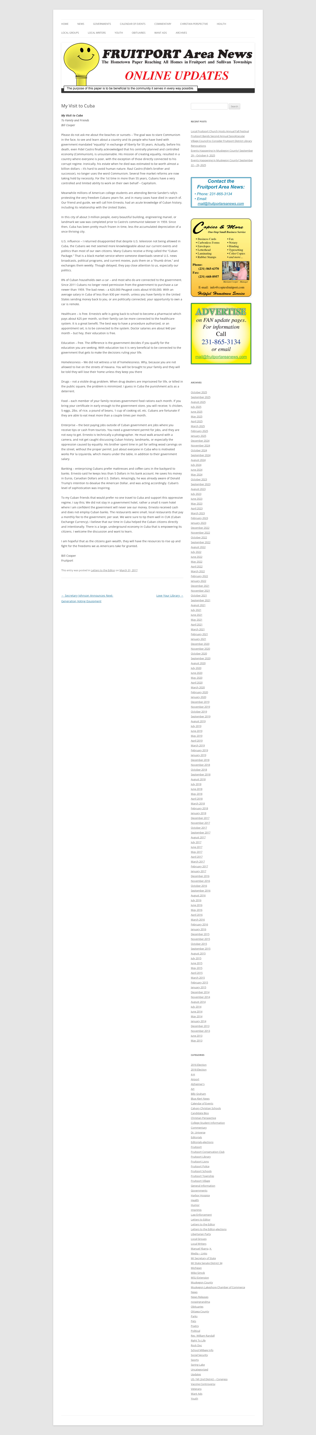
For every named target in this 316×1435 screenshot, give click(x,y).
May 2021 (196, 619)
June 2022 (196, 557)
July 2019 (196, 726)
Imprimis (196, 1210)
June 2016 (196, 905)
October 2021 (199, 595)
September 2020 (200, 658)
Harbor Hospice (200, 1195)
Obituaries (139, 32)
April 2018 (197, 798)
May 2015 (196, 968)
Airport (195, 1079)
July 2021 (196, 610)
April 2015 (197, 973)
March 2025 (198, 426)
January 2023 (198, 523)
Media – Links (199, 1253)
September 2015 (200, 948)
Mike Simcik (198, 1273)
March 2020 (198, 687)
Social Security (199, 1355)
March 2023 (198, 513)
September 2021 (200, 600)
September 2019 (200, 716)
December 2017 (200, 818)
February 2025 (199, 431)
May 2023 (196, 503)
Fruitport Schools (201, 1171)
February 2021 (199, 634)
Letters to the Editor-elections (209, 1229)
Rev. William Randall (203, 1335)
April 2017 (197, 857)
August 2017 (198, 837)
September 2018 (200, 774)
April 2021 (197, 624)
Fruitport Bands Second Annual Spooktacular (218, 136)
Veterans (196, 1389)
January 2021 (198, 639)
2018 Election (199, 1069)
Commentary (162, 24)
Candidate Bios (200, 1113)
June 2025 (196, 411)
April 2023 (197, 508)
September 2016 (200, 890)
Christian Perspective (194, 24)
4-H (193, 1074)
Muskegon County (202, 1282)
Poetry (195, 1326)
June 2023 (196, 499)
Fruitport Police (200, 1166)
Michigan (196, 1268)
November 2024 (200, 445)
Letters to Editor (200, 1219)
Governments (102, 24)
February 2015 (199, 982)
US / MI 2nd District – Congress (209, 1379)
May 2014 (196, 1016)
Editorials (196, 1137)
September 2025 (200, 397)
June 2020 (196, 673)
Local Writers (97, 32)
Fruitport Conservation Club (208, 1152)
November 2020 (200, 648)
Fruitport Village (200, 1181)
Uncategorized (199, 1369)
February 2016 (199, 924)
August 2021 (198, 605)
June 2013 (196, 1035)
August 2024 (198, 460)
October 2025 (199, 392)
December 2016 (200, 876)
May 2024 (196, 474)
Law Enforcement (201, 1214)
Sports (195, 1360)
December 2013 (200, 1026)
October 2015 (199, 944)
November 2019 (200, 707)
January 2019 (198, 755)
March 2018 (198, 803)
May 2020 (196, 678)
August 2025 (198, 402)
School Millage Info (202, 1350)
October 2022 (199, 537)
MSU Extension (200, 1277)
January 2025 (198, 436)
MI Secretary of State (203, 1258)
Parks (194, 1316)
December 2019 (200, 702)
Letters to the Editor (103, 570)
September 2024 (200, 455)
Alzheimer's (198, 1084)
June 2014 (196, 1011)
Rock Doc (196, 1345)
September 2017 (200, 832)
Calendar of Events (133, 24)
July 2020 (196, 668)
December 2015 (200, 934)
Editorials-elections (202, 1142)
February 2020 (199, 692)
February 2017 (199, 866)
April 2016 (197, 915)
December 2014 (200, 992)
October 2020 (199, 653)
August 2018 (198, 779)
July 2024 (196, 465)
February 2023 (199, 518)
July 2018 (196, 784)
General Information (203, 1185)
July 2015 (196, 958)
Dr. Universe (198, 1132)
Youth (119, 32)
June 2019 (196, 731)
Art (192, 1089)
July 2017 (196, 842)
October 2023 (199, 479)
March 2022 (198, 571)
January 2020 (198, 697)
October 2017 (199, 827)
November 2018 (200, 765)
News (80, 24)
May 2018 (196, 794)
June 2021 (196, 615)
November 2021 (200, 590)
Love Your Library (169, 595)
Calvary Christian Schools (206, 1108)
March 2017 (198, 861)
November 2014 (200, 997)
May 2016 (196, 910)
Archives (181, 32)
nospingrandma (200, 1302)
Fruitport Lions (200, 1161)
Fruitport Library (201, 1156)
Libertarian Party (201, 1234)
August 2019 (198, 721)
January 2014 (198, 1021)
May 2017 (196, 852)
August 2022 (198, 547)
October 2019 (199, 711)
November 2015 (200, 939)
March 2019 (198, 745)
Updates (196, 1374)
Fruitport (196, 1147)
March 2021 (198, 629)
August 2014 (198, 1002)
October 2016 (199, 886)
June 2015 (196, 963)
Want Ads (160, 32)
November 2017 (200, 823)
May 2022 (196, 561)
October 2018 (199, 769)
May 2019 (196, 736)
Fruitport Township (202, 1176)
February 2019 (199, 750)
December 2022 (200, 528)
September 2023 (200, 484)
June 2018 (196, 789)
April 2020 (197, 682)
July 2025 (196, 407)
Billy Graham (198, 1094)
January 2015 (198, 987)
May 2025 (196, 416)
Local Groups (70, 32)
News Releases (199, 1297)
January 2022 (198, 581)
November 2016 (200, 881)
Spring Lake (198, 1364)
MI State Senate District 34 (206, 1263)
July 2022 (196, 552)
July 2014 (196, 1006)
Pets (193, 1321)
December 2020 (200, 644)
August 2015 (198, 953)
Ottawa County (200, 1311)
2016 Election (199, 1065)
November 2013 (200, 1031)
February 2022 (199, 576)
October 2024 (199, 450)
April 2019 (197, 740)
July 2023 (196, 494)
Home (65, 24)
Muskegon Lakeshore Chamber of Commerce (218, 1287)
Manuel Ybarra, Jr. (201, 1248)
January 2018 (198, 813)
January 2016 (198, 929)
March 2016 (198, 919)
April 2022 (197, 566)
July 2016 (196, 900)
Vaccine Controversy (203, 1384)
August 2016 (198, 895)
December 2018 (200, 760)
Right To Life (198, 1340)
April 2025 (197, 421)
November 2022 (200, 532)
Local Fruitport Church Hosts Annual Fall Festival (220, 131)
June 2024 (196, 469)
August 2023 (198, 489)
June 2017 (196, 847)
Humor (195, 1205)
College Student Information (208, 1123)
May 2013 (196, 1040)
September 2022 (200, 542)
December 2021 (200, 586)
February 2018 (199, 808)
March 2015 (198, 977)
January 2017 (198, 871)
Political (195, 1331)
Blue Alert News (200, 1098)
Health (221, 24)
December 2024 (200, 440)
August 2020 (198, 663)
